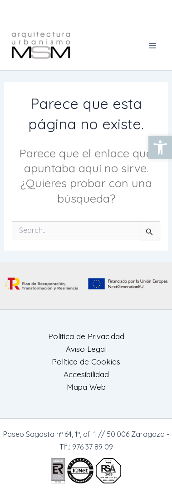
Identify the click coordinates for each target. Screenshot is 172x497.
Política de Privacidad (86, 336)
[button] (160, 147)
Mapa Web (86, 387)
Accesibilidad (86, 374)
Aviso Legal (86, 349)
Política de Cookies (86, 361)
